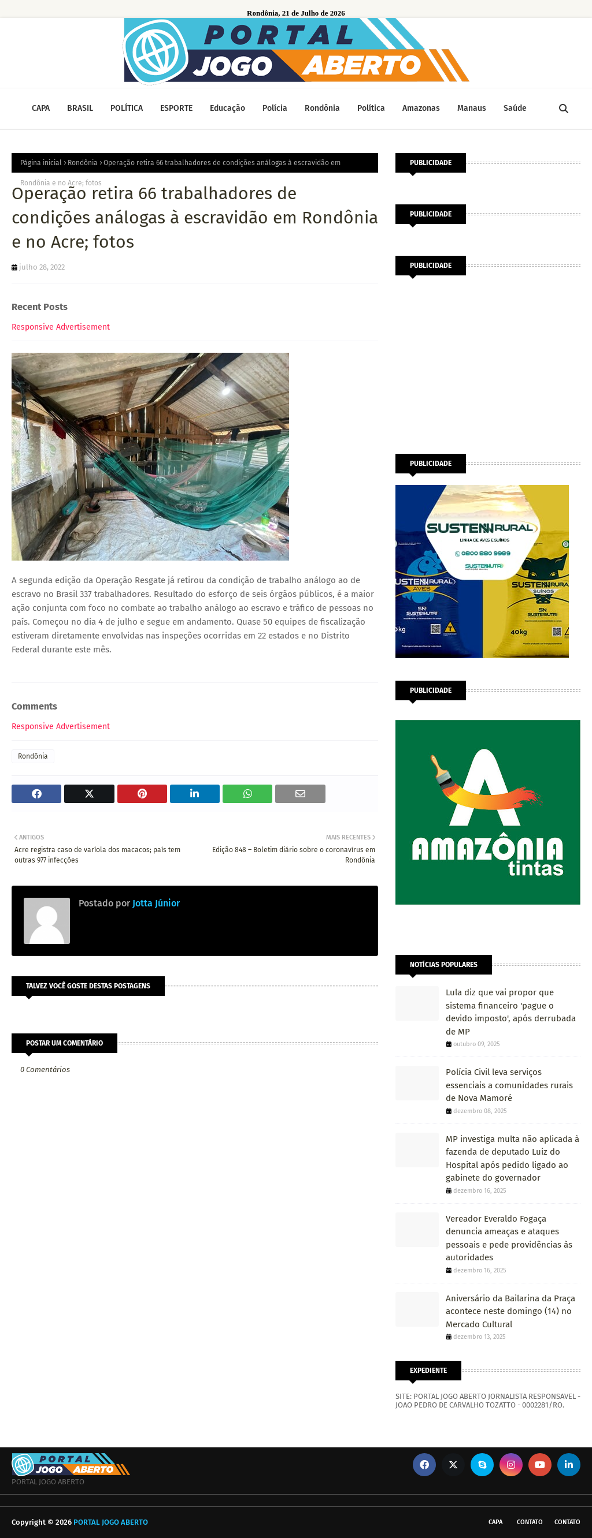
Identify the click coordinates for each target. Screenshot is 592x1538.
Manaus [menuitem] (471, 108)
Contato (530, 1522)
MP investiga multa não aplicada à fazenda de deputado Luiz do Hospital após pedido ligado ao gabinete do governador (512, 1159)
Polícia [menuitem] (274, 108)
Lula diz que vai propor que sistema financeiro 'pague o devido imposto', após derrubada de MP (511, 1012)
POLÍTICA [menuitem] (126, 108)
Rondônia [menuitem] (322, 108)
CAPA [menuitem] (41, 108)
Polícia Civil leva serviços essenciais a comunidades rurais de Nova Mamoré (509, 1085)
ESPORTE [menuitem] (176, 108)
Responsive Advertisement (61, 327)
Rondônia (83, 163)
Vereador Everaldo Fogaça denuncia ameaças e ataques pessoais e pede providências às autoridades (509, 1238)
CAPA (495, 1522)
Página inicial (41, 163)
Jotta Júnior (155, 903)
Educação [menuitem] (227, 108)
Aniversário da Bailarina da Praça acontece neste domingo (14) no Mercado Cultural (510, 1311)
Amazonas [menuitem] (421, 108)
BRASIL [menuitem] (80, 108)
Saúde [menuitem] (515, 108)
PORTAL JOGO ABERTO (110, 1522)
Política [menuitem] (371, 108)
